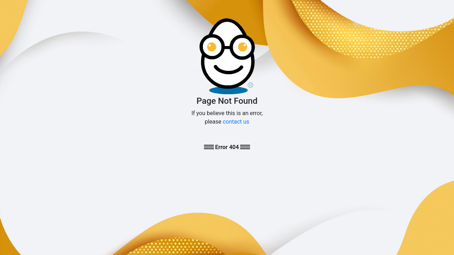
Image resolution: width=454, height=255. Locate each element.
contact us (236, 121)
